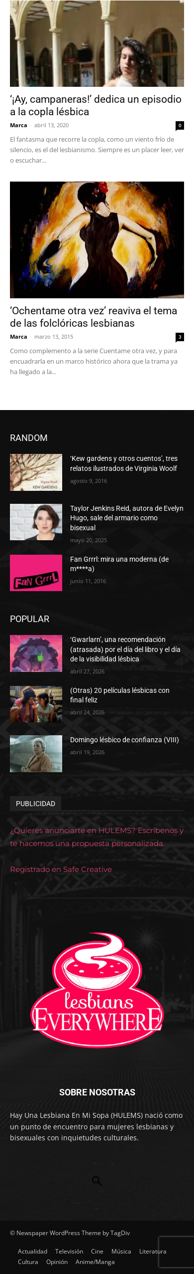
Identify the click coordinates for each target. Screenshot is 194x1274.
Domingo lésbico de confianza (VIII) (124, 740)
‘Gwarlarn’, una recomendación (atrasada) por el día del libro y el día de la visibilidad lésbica (125, 649)
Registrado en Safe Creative (61, 869)
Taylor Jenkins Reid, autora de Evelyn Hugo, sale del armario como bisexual (127, 518)
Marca (18, 125)
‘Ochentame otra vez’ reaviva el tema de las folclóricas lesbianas (93, 317)
